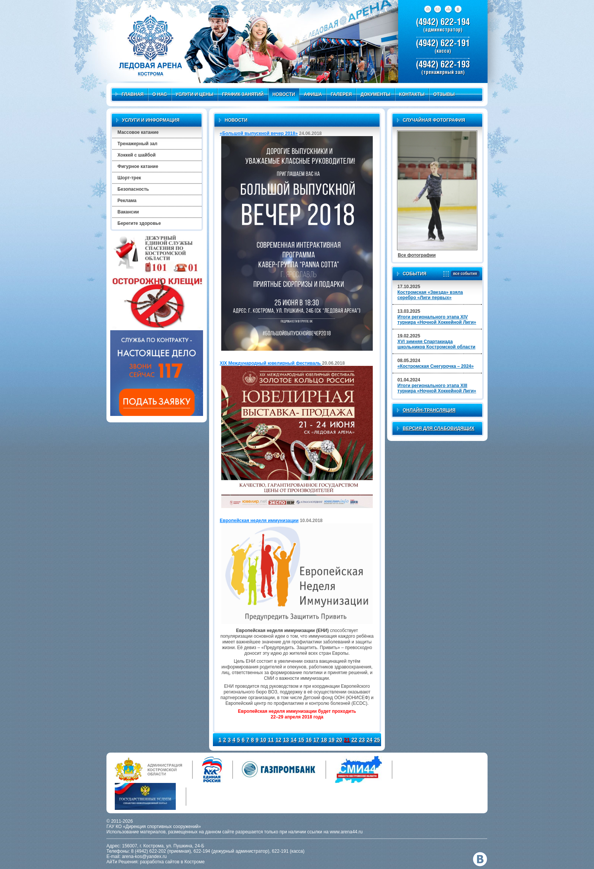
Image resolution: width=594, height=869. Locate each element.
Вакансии (128, 212)
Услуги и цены (195, 94)
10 (263, 740)
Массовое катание (138, 132)
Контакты (412, 94)
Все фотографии (417, 255)
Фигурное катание (137, 166)
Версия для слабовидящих (438, 428)
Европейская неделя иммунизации (259, 520)
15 (301, 740)
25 (377, 740)
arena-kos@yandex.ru (144, 856)
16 (309, 740)
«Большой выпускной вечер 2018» (259, 133)
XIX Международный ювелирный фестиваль (271, 363)
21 (347, 740)
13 (286, 740)
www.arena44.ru (346, 831)
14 (294, 740)
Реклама (126, 200)
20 (339, 740)
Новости (283, 94)
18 (324, 740)
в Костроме (193, 861)
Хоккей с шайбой (136, 155)
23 (362, 740)
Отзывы (444, 94)
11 (271, 740)
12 (278, 740)
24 (370, 740)
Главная (130, 94)
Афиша (313, 94)
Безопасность (133, 189)
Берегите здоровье (139, 223)
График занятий (243, 94)
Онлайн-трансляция (429, 410)
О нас (159, 94)
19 (331, 740)
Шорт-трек (129, 177)
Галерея (341, 94)
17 (316, 740)
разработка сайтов (160, 861)
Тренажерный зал (137, 143)
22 (354, 740)
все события (464, 274)
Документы (376, 94)
